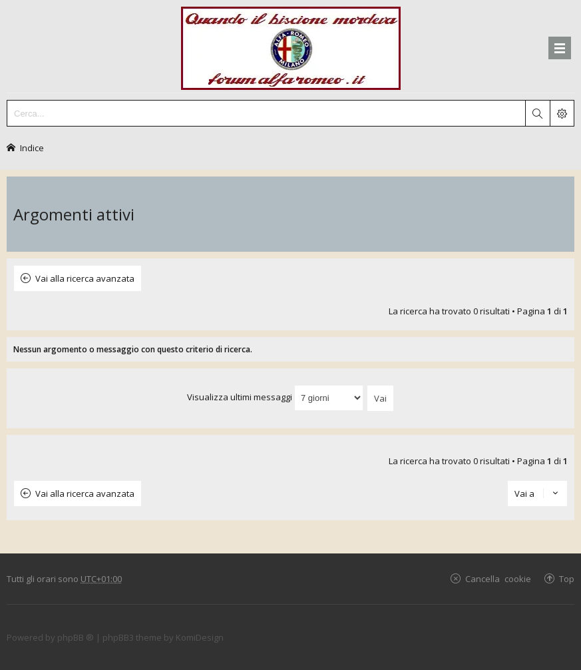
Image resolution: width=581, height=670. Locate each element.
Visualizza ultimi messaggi (275, 397)
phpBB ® (75, 637)
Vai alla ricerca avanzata (84, 278)
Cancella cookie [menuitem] (498, 578)
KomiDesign (200, 637)
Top (566, 578)
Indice (32, 147)
